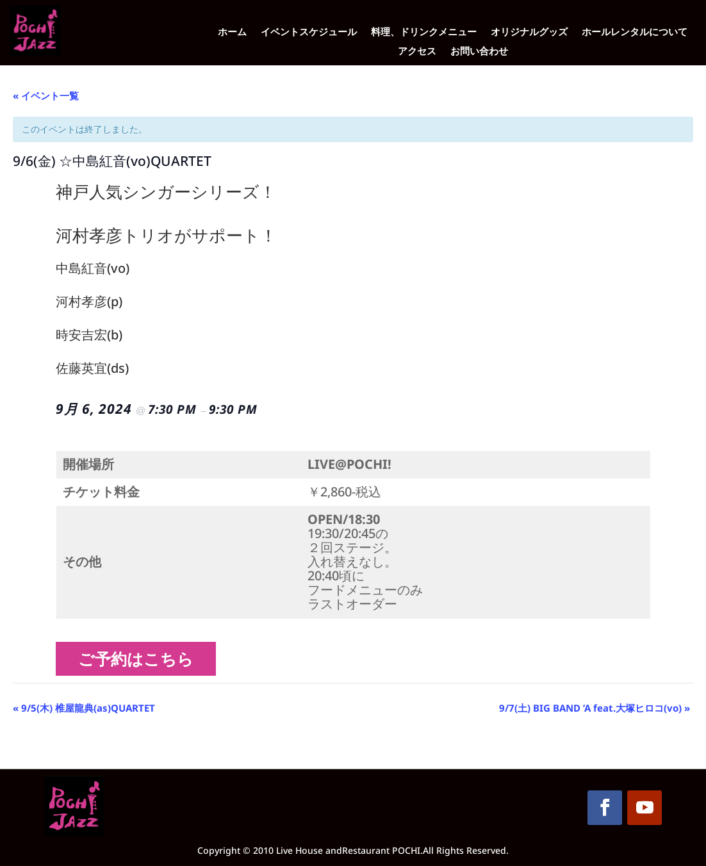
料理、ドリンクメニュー (424, 32)
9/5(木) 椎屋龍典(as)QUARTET (84, 707)
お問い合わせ (479, 51)
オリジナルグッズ (529, 32)
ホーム (232, 32)
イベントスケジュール (309, 32)
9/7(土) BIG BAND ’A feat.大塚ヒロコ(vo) (594, 707)
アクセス (417, 51)
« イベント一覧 (46, 95)
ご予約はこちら (140, 658)
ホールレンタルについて (634, 32)
